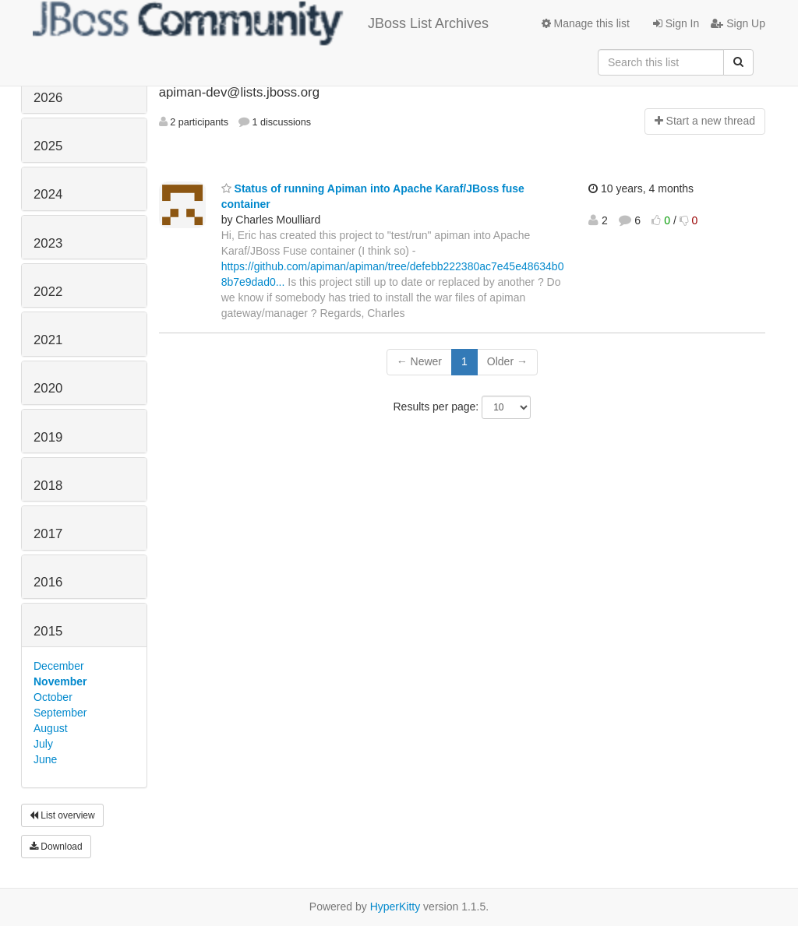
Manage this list (586, 23)
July (43, 744)
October (53, 697)
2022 (48, 291)
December (59, 666)
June (45, 759)
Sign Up (738, 23)
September (60, 712)
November (60, 681)
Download (56, 846)
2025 (48, 146)
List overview (62, 815)
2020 (48, 388)
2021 (48, 340)
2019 (48, 437)
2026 (48, 97)
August (51, 728)
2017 (48, 533)
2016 (48, 582)
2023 (48, 243)
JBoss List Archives (261, 23)
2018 (48, 485)
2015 (48, 631)
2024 (48, 194)
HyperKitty (395, 906)
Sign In (676, 23)
